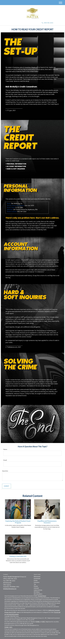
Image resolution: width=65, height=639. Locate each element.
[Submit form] (6, 486)
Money (36, 586)
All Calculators (38, 594)
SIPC (43, 621)
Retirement (37, 576)
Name (5, 449)
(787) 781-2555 (47, 23)
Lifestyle (36, 588)
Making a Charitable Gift (17, 556)
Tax (35, 584)
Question (5, 471)
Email (5, 460)
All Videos (37, 592)
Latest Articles (38, 590)
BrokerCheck (42, 596)
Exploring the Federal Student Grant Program (18, 522)
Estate (35, 580)
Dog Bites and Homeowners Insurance (47, 522)
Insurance (36, 582)
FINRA (37, 621)
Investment (37, 578)
